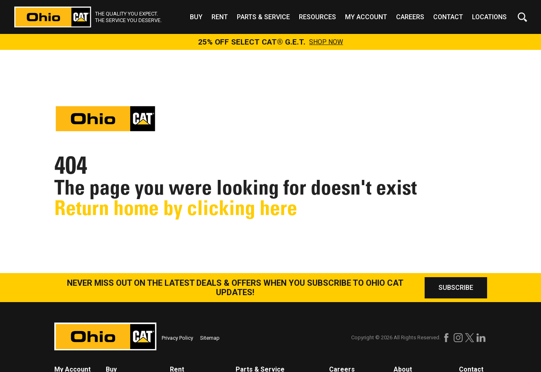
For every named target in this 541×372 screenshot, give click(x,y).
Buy (196, 17)
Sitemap (210, 338)
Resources (317, 17)
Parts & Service (263, 17)
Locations (489, 17)
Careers (410, 17)
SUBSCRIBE (456, 287)
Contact (448, 17)
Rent (220, 17)
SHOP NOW (326, 42)
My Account (366, 17)
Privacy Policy (177, 338)
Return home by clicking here (175, 207)
